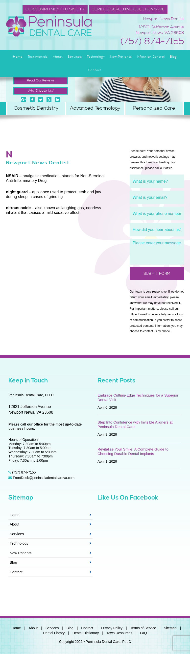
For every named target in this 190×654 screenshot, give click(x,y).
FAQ (143, 633)
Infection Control (151, 57)
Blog (173, 57)
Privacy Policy (111, 628)
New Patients (121, 57)
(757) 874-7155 (152, 41)
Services (75, 57)
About (58, 57)
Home (18, 57)
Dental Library (54, 633)
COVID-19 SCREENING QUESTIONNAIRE (128, 9)
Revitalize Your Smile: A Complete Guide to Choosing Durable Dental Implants (132, 451)
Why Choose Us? (41, 91)
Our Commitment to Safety (55, 9)
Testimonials (38, 57)
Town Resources (119, 633)
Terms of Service (143, 628)
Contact (94, 70)
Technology (96, 57)
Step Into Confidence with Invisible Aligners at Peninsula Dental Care (135, 424)
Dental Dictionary (85, 633)
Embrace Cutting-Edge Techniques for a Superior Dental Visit (137, 397)
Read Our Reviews (40, 80)
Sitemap (170, 628)
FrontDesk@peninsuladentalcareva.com (41, 478)
